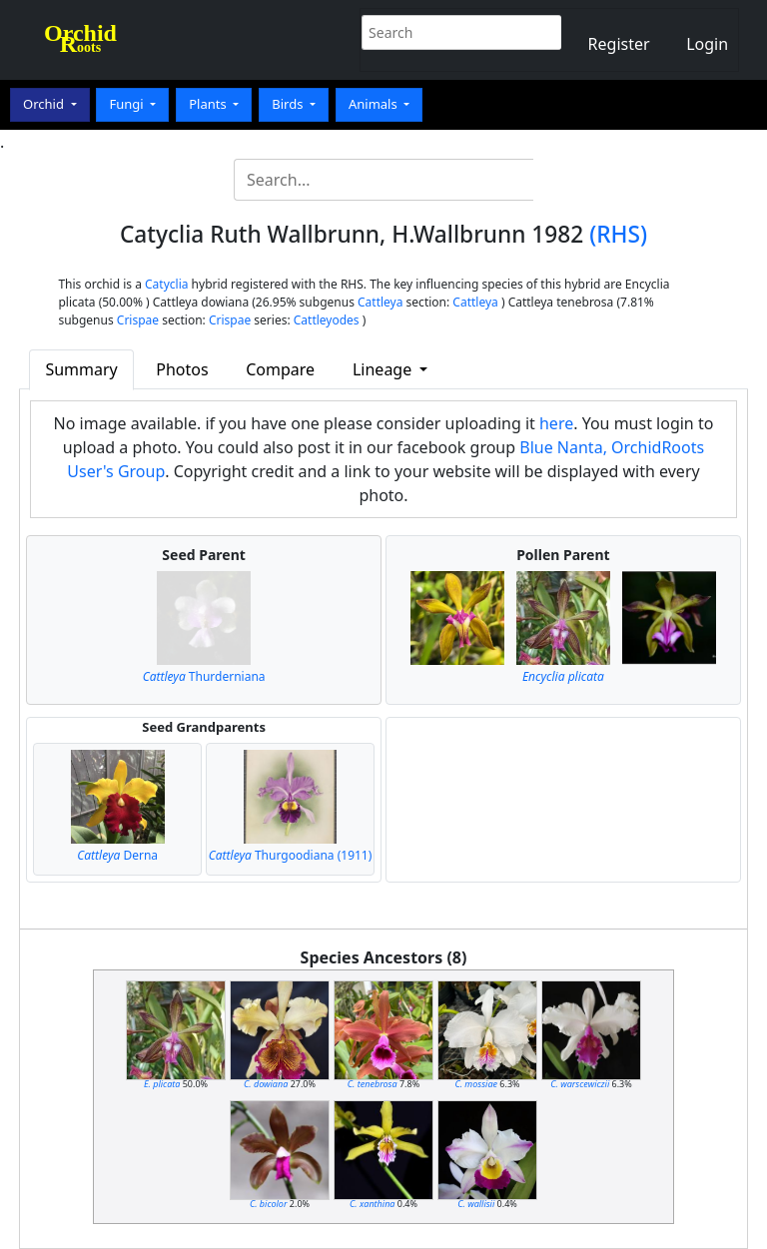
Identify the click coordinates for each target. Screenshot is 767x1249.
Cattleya (380, 302)
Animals (374, 104)
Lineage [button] (384, 369)
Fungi (128, 104)
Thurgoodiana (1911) (291, 855)
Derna (117, 855)
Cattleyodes (327, 320)
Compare (280, 369)
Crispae (138, 320)
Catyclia (166, 284)
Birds (289, 104)
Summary (81, 369)
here (556, 423)
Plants (209, 104)
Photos (182, 369)
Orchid (45, 104)
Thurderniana (204, 676)
